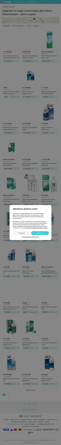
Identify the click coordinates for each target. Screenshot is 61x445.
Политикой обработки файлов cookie (37, 228)
